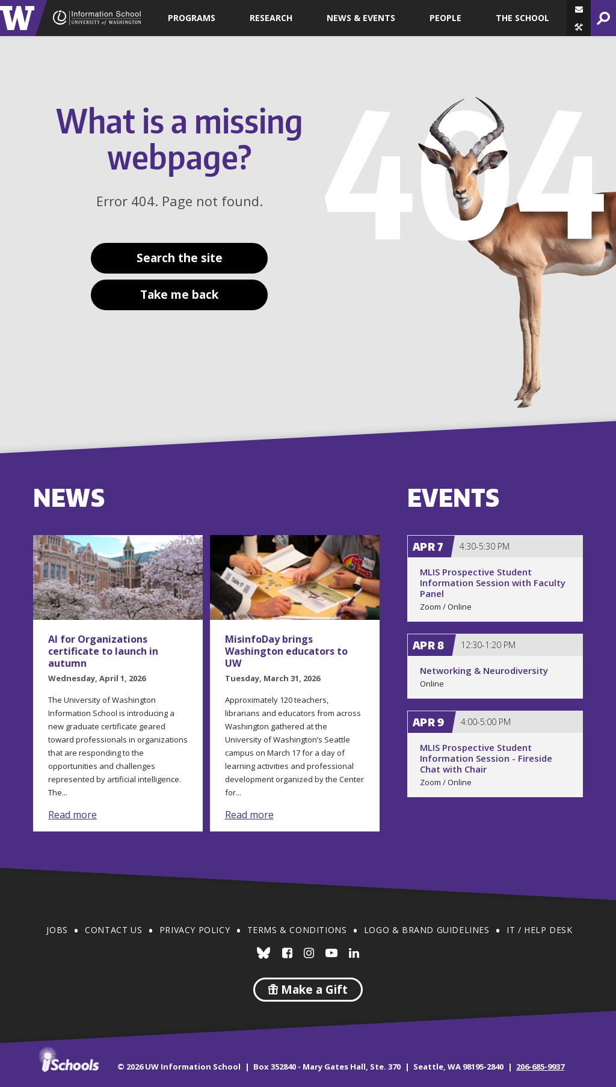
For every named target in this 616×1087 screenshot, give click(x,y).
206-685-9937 (540, 1066)
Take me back (179, 294)
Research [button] (271, 17)
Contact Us (113, 929)
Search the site (180, 258)
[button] (579, 27)
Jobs (56, 929)
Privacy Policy (194, 929)
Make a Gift (308, 989)
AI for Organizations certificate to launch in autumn (103, 651)
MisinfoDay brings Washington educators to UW (286, 651)
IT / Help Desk (539, 929)
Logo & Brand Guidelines (427, 929)
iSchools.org (68, 1059)
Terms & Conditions (297, 929)
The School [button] (522, 17)
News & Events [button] (361, 17)
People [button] (445, 17)
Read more (72, 814)
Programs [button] (191, 17)
